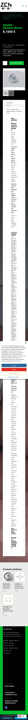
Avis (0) (9, 105)
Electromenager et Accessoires (10, 17)
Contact (7, 653)
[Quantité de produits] (5, 63)
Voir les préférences (14, 373)
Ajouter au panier (16, 63)
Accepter (14, 365)
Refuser (14, 369)
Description (10, 102)
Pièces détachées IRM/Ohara (14, 15)
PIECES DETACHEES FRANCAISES (14, 543)
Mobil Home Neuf (11, 640)
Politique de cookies (13, 377)
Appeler (7, 718)
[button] (26, 343)
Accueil (4, 15)
